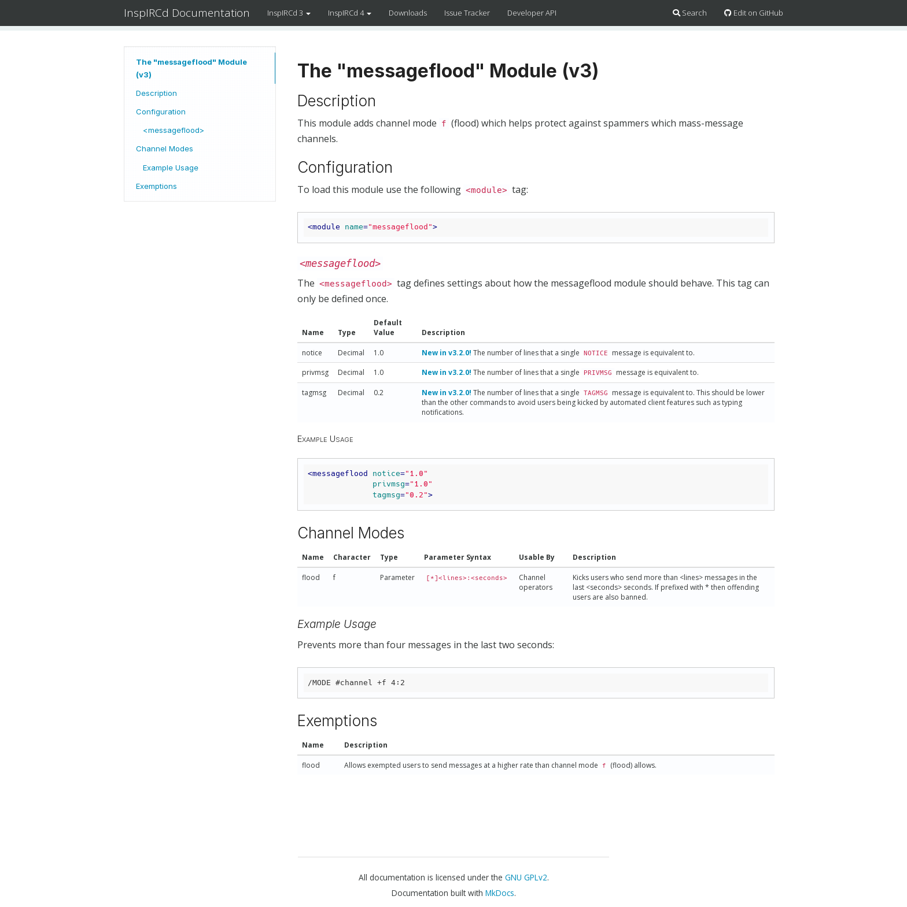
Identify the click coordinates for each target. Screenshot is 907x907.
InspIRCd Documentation (187, 12)
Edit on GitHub (753, 13)
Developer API (531, 13)
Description (156, 93)
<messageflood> (173, 130)
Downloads (408, 13)
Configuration (161, 111)
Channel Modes (164, 148)
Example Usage (170, 167)
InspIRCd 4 (349, 13)
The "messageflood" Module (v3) (191, 68)
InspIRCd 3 (289, 13)
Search (690, 13)
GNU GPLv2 (526, 877)
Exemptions (156, 186)
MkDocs (499, 892)
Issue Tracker (467, 13)
